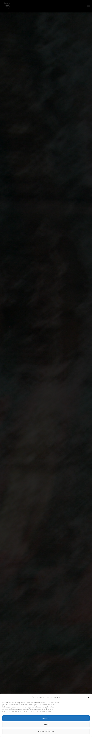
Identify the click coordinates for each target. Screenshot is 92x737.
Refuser (46, 725)
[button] (88, 697)
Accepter (45, 718)
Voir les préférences (46, 731)
